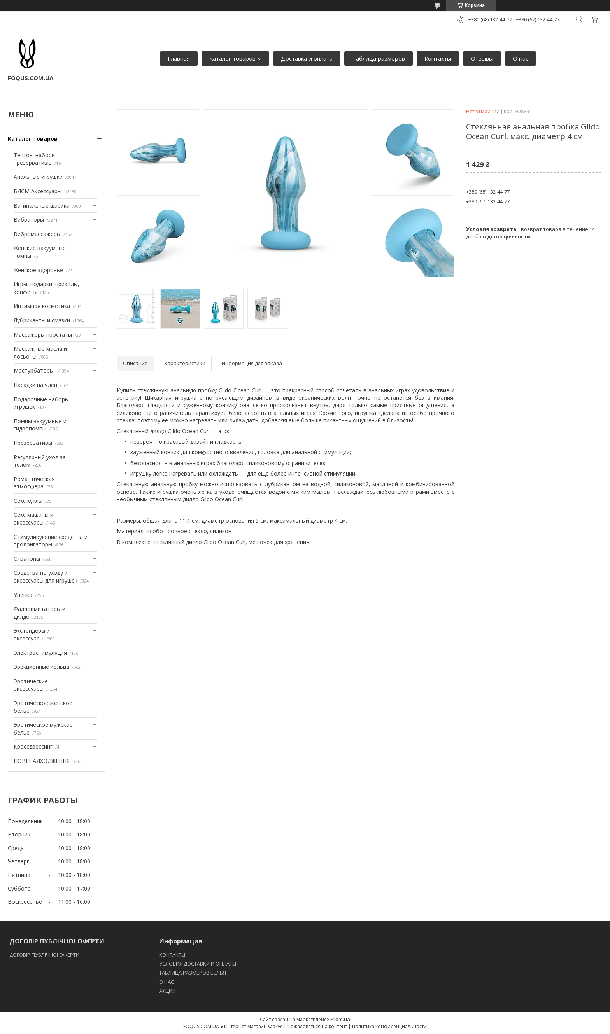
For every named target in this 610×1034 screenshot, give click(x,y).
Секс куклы (28, 500)
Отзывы (482, 58)
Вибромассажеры (37, 234)
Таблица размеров (378, 58)
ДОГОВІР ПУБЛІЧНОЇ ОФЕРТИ (45, 954)
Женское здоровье (38, 270)
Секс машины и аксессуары (33, 518)
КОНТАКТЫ (172, 954)
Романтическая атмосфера (34, 482)
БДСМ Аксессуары (38, 191)
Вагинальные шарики (42, 205)
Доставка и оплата (307, 58)
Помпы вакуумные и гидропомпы (40, 424)
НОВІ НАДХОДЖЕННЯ (42, 761)
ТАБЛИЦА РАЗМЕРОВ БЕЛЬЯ (192, 972)
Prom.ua (340, 1019)
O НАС (166, 981)
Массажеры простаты (43, 334)
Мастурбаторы (34, 370)
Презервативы (33, 442)
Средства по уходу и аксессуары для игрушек (45, 576)
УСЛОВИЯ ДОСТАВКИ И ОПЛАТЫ (197, 963)
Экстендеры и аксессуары (32, 634)
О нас (520, 58)
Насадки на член (35, 384)
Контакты (437, 58)
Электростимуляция (40, 652)
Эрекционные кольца (41, 666)
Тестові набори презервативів (34, 158)
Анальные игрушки (38, 176)
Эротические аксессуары (31, 685)
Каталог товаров (232, 58)
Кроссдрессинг (33, 746)
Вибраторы (29, 219)
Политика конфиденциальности (389, 1026)
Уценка (23, 594)
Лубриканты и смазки (42, 320)
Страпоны (27, 558)
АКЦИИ (167, 990)
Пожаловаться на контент (317, 1026)
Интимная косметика (42, 306)
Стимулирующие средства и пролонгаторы (51, 540)
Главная (179, 58)
